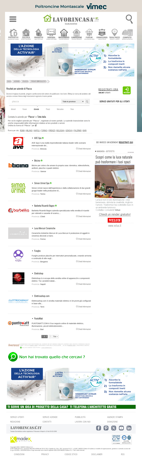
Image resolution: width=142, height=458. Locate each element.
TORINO (44, 131)
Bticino (37, 161)
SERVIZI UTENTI (17, 417)
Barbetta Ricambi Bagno (44, 206)
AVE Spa (38, 138)
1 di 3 (44, 337)
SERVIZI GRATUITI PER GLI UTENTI (115, 102)
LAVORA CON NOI (83, 422)
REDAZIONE (15, 422)
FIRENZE (52, 131)
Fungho (37, 251)
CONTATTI (47, 422)
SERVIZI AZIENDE (50, 417)
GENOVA (69, 131)
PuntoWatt (38, 319)
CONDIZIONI (19, 454)
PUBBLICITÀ (80, 417)
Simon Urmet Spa (42, 183)
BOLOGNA (60, 131)
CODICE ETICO (71, 454)
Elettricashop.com (41, 296)
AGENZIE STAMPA (115, 417)
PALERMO (77, 131)
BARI (84, 131)
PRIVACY (45, 454)
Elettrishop (38, 273)
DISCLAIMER (96, 454)
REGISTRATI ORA (108, 89)
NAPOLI (37, 131)
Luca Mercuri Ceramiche (44, 228)
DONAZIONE (112, 422)
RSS (123, 454)
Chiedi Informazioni (83, 148)
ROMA (22, 131)
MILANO (29, 131)
